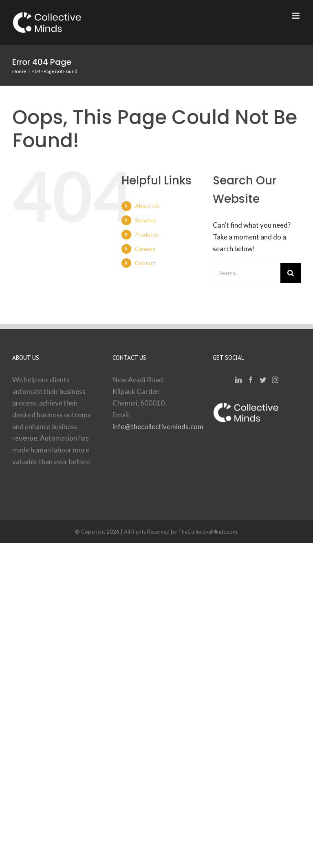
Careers (145, 248)
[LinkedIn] (238, 380)
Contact (145, 262)
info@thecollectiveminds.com (157, 426)
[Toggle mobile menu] (296, 15)
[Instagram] (275, 380)
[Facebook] (250, 380)
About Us (147, 205)
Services (145, 220)
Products (147, 234)
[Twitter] (263, 380)
